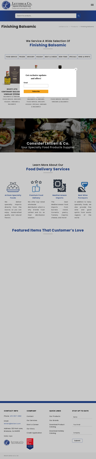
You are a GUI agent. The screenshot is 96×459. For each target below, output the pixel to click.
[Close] (75, 69)
